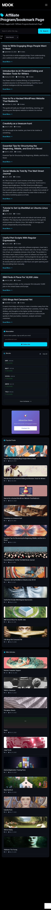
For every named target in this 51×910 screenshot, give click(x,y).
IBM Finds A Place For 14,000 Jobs (20, 277)
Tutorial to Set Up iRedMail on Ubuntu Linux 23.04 (25, 209)
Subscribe (25, 344)
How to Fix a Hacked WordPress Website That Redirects (23, 99)
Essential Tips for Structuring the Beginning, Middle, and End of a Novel (22, 147)
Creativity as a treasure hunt (17, 123)
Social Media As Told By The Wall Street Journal (23, 172)
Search (44, 31)
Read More (7, 62)
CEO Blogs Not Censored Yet (17, 299)
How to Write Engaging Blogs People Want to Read (24, 47)
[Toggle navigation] (46, 5)
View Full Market (25, 401)
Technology (21, 77)
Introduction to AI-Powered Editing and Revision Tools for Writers (23, 72)
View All (45, 354)
